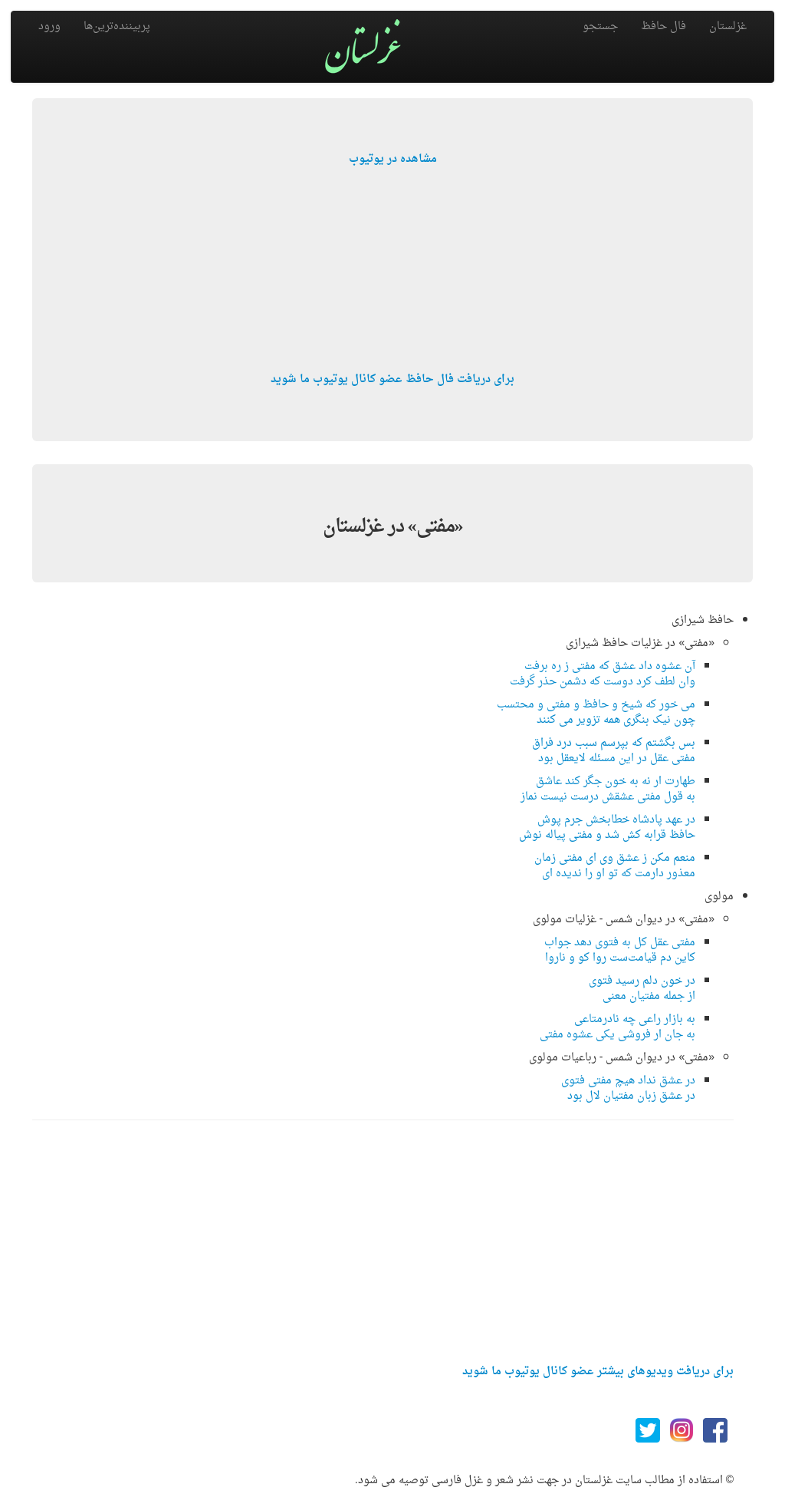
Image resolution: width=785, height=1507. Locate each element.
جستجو (600, 26)
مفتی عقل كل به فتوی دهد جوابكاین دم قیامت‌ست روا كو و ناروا (619, 950)
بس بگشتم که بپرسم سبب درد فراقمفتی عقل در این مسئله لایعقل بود (613, 751)
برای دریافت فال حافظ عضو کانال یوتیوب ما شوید (392, 379)
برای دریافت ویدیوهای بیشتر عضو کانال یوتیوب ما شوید (598, 1371)
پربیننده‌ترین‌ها (117, 26)
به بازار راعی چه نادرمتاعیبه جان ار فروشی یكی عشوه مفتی (617, 1027)
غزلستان (728, 26)
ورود (49, 26)
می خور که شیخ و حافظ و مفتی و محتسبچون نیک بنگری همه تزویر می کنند (596, 712)
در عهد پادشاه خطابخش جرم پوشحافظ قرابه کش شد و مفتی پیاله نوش (607, 828)
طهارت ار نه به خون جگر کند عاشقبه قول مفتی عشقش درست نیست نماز (608, 789)
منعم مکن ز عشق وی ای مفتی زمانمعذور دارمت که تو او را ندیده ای (614, 866)
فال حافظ (663, 26)
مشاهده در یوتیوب (393, 159)
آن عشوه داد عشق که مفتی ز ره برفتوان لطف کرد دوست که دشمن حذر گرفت (602, 674)
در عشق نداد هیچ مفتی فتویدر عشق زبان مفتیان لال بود (628, 1088)
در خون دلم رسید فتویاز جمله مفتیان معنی (642, 989)
